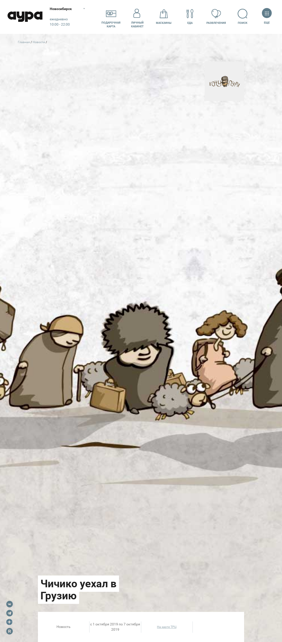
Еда (190, 17)
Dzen (9, 622)
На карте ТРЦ (167, 627)
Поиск (243, 17)
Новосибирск (61, 9)
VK (9, 604)
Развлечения (216, 17)
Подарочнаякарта (111, 16)
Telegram (9, 613)
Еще (267, 16)
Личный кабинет (137, 16)
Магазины (164, 17)
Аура (25, 17)
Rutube (9, 631)
